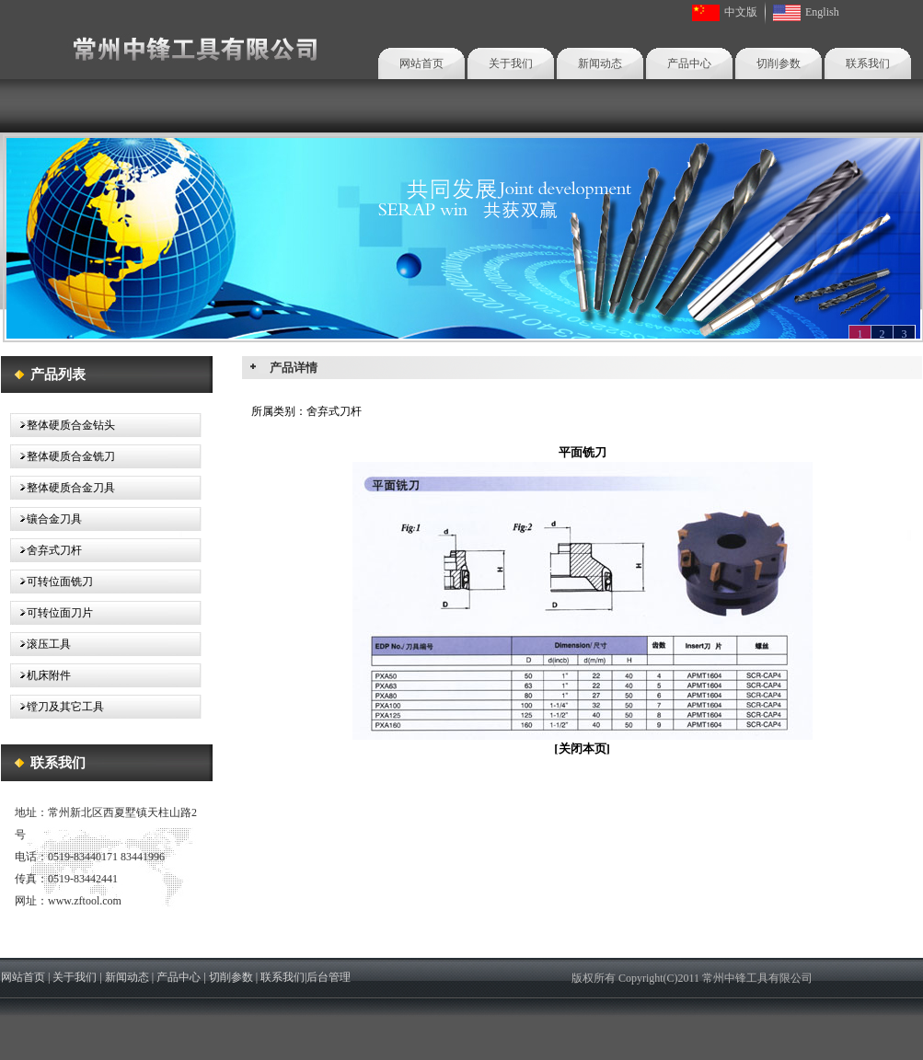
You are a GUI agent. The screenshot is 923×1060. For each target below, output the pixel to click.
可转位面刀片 (51, 612)
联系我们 (868, 63)
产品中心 (689, 63)
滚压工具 (40, 644)
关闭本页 (582, 748)
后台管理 (328, 977)
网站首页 (421, 63)
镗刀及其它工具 (57, 706)
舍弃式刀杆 (46, 550)
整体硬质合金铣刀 (62, 456)
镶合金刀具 (46, 519)
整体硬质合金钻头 (62, 425)
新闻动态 (600, 63)
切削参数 (778, 63)
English (822, 12)
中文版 (740, 12)
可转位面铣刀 (51, 581)
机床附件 (40, 675)
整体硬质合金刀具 (62, 487)
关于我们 (511, 63)
